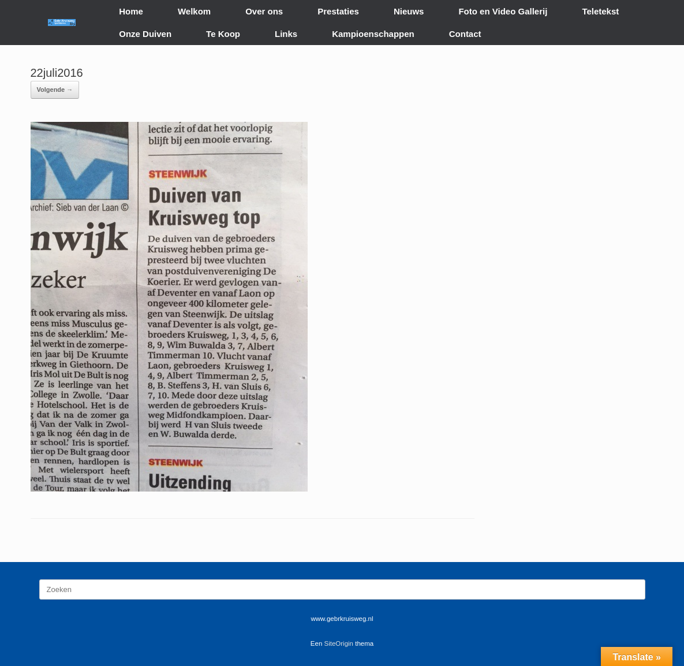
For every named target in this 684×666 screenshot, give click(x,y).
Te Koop (223, 34)
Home (131, 11)
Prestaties (338, 11)
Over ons (264, 11)
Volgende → (55, 89)
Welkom (194, 11)
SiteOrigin (339, 643)
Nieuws (409, 11)
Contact (465, 34)
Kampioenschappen (373, 34)
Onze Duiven (145, 34)
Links (286, 34)
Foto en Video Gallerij (502, 11)
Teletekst (600, 11)
